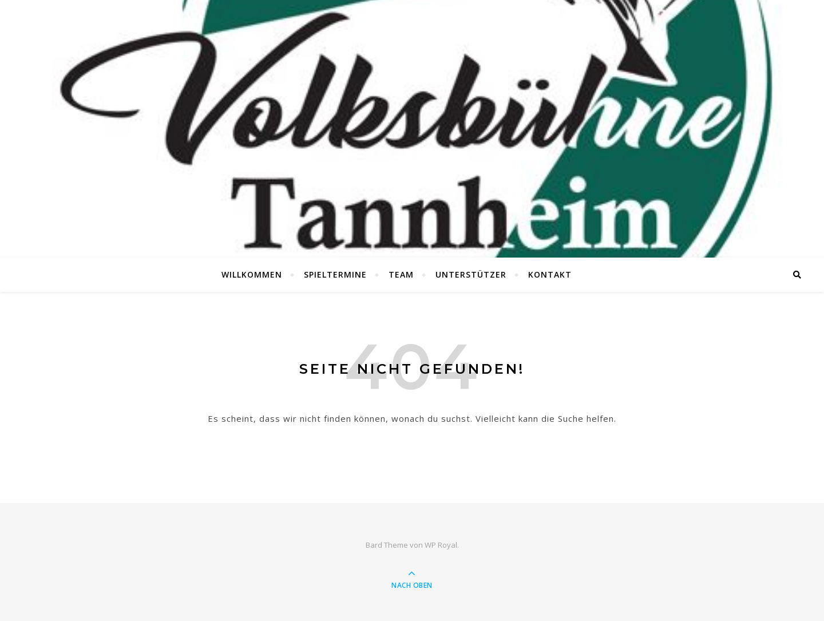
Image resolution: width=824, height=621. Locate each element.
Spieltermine (335, 274)
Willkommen (251, 274)
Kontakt (550, 274)
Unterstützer (470, 274)
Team (401, 274)
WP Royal (441, 545)
